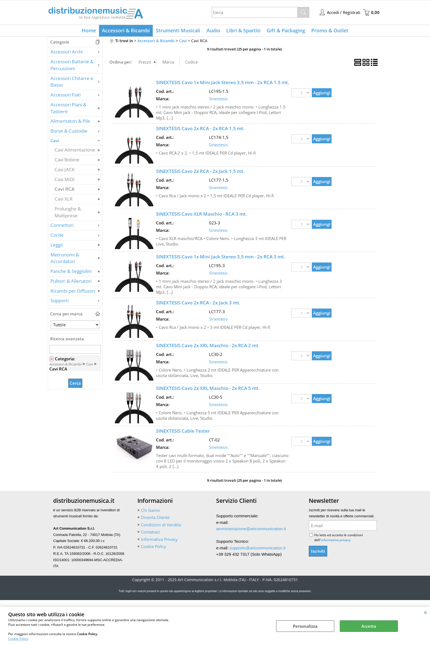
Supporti (59, 302)
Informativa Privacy (159, 540)
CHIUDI (425, 612)
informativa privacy (335, 541)
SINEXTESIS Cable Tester (183, 432)
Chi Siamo (150, 511)
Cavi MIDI (65, 180)
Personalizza (305, 626)
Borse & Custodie (68, 132)
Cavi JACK (65, 170)
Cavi (54, 141)
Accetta (368, 626)
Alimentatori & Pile (70, 122)
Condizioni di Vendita (161, 526)
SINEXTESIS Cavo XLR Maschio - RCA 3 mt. (201, 215)
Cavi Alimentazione (75, 151)
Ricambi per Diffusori (72, 292)
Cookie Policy (18, 638)
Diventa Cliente (155, 518)
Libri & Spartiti (243, 31)
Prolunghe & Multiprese (68, 213)
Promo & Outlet (328, 31)
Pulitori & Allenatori (71, 282)
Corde (57, 236)
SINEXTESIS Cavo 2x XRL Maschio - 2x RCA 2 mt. (208, 347)
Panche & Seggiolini (71, 272)
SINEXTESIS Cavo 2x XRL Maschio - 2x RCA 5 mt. (208, 389)
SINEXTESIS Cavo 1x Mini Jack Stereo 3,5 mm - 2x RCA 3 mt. (220, 258)
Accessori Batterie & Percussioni (72, 66)
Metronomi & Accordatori (64, 259)
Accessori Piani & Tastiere (68, 109)
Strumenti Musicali (179, 31)
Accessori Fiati (65, 96)
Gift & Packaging (284, 31)
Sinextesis (218, 99)
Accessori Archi (66, 53)
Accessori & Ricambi (127, 31)
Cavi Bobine (67, 161)
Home (91, 31)
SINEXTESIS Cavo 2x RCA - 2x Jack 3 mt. (198, 304)
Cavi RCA (64, 190)
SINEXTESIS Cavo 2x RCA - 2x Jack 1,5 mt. (200, 172)
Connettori (61, 226)
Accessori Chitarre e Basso (71, 82)
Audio (213, 31)
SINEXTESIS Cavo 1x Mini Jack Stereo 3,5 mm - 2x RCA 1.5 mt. (222, 84)
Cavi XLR (64, 200)
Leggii (56, 246)
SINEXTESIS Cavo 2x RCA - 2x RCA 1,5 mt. (200, 130)
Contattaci (150, 533)
